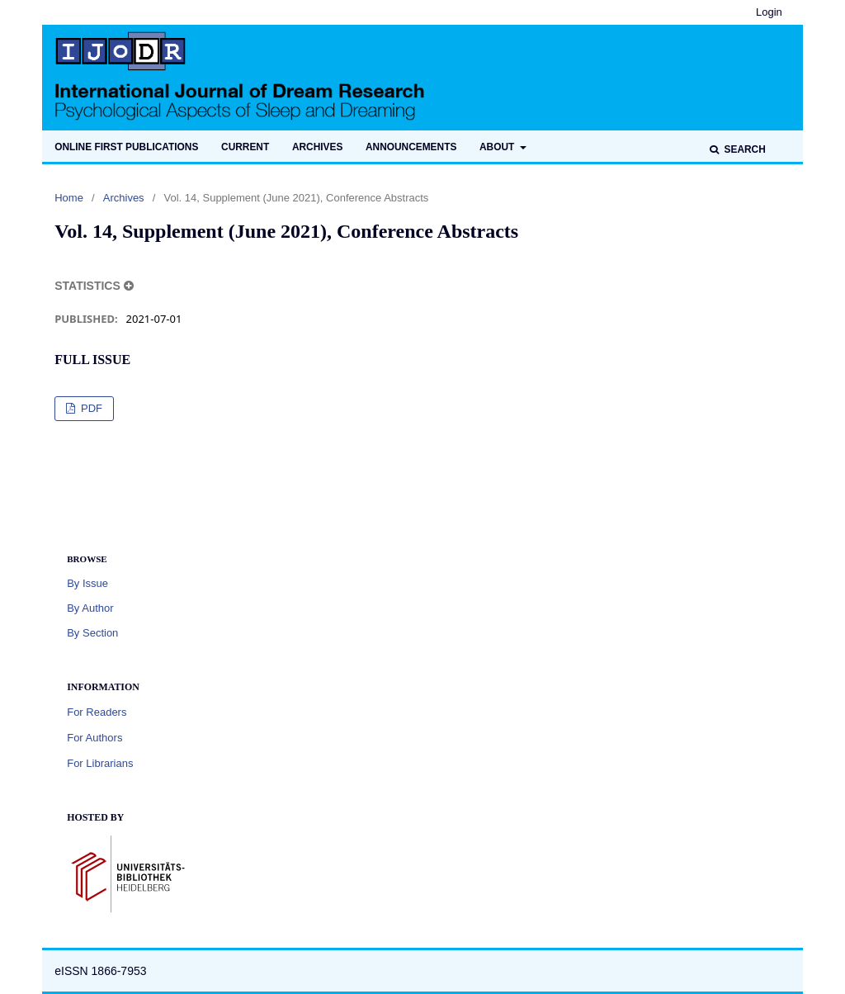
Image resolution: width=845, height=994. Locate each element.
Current (245, 147)
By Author (90, 608)
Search (743, 149)
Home (68, 198)
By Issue (87, 583)
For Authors (94, 737)
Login (769, 12)
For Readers (96, 712)
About (498, 147)
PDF (90, 408)
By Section (92, 633)
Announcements (411, 147)
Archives (317, 147)
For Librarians (100, 763)
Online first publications (126, 147)
